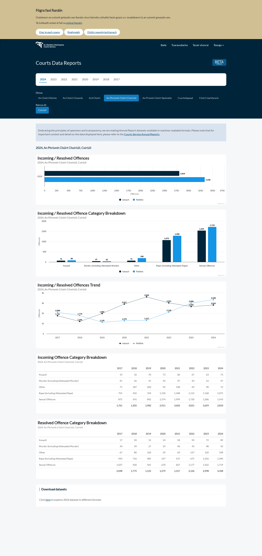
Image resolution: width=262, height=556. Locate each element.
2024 (43, 79)
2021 (75, 79)
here (48, 499)
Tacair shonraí (201, 45)
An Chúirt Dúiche (47, 98)
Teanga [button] (219, 45)
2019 (96, 79)
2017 (117, 79)
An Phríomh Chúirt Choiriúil (121, 98)
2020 (85, 79)
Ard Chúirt (94, 98)
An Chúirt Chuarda (73, 98)
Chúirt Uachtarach (209, 98)
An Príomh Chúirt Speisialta (157, 98)
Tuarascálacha (179, 45)
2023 (53, 79)
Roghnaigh (74, 32)
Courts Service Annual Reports (141, 134)
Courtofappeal (185, 98)
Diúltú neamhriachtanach (102, 32)
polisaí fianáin (74, 22)
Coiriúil (42, 110)
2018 (106, 79)
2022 (64, 79)
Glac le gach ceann (49, 32)
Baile (163, 45)
